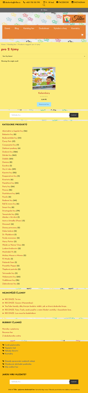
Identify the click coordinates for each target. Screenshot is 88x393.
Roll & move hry (9, 204)
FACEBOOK (62, 2)
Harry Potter (7, 242)
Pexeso (5, 190)
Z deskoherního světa (11, 336)
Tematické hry (8, 214)
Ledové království (9, 248)
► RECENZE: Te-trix (11, 299)
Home (3, 44)
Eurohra (5, 166)
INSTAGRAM (78, 2)
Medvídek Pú (8, 252)
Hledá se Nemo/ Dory (11, 245)
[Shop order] (44, 56)
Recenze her (7, 332)
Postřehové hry (8, 194)
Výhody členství (11, 351)
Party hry (6, 187)
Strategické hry (9, 211)
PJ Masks (6, 259)
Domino (5, 162)
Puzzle (5, 197)
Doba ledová (7, 231)
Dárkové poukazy (9, 148)
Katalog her (28, 28)
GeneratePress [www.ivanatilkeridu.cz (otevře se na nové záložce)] (75, 389)
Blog (17, 28)
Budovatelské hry (9, 138)
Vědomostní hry (9, 277)
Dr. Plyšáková (8, 235)
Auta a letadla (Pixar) (12, 221)
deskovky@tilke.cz (12, 2)
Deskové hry (7, 152)
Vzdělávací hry (8, 280)
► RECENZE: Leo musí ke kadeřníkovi (19, 313)
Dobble (5, 159)
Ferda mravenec (9, 238)
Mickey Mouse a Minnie (12, 255)
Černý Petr (7, 141)
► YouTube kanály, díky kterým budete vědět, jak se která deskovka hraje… (34, 306)
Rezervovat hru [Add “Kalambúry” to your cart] (44, 104)
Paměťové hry (8, 183)
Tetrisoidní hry (8, 273)
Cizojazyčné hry (9, 145)
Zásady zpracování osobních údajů (20, 361)
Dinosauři (6, 224)
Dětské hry (7, 155)
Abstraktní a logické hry (12, 131)
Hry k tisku (6, 169)
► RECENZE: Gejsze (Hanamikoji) (17, 303)
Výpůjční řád (10, 348)
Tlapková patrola (9, 269)
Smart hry (6, 207)
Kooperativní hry (9, 176)
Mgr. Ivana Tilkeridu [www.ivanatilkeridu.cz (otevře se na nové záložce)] (48, 389)
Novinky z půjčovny (10, 329)
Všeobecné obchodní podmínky (18, 364)
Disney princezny (9, 228)
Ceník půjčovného (12, 345)
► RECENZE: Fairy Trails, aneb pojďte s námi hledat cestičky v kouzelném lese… (37, 310)
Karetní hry (7, 173)
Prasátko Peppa (9, 266)
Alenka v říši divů (9, 217)
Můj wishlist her (11, 367)
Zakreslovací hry (9, 284)
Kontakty (75, 28)
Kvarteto (6, 180)
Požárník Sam (8, 262)
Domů (7, 28)
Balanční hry (7, 134)
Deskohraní (44, 28)
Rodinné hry (7, 200)
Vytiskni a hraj (60, 28)
